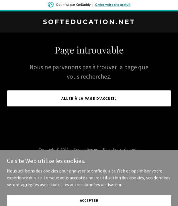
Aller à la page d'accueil (89, 98)
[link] (89, 22)
